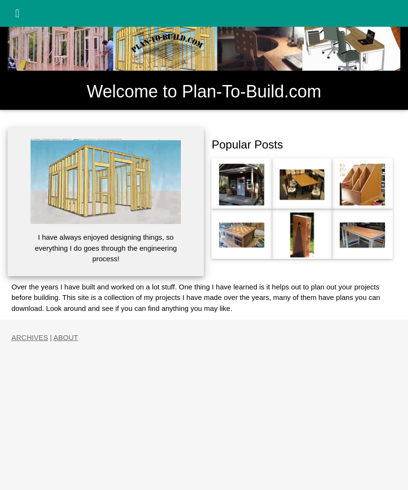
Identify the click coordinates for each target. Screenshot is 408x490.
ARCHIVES (29, 337)
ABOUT (65, 337)
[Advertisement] (204, 410)
